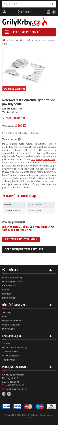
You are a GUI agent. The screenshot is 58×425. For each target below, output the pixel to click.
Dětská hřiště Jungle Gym (15, 347)
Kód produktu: (9, 108)
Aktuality (6, 312)
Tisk (37, 133)
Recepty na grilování (12, 320)
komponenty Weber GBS (43, 159)
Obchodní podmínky (12, 277)
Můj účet (6, 293)
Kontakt (26, 12)
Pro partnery (8, 328)
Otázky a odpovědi (11, 324)
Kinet (29, 417)
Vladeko (6, 343)
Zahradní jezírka (10, 351)
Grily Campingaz (10, 355)
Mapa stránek (9, 297)
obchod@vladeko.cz (16, 389)
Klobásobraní (9, 285)
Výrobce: (6, 112)
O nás (5, 316)
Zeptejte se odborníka (17, 133)
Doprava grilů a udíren (13, 281)
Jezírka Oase (8, 359)
